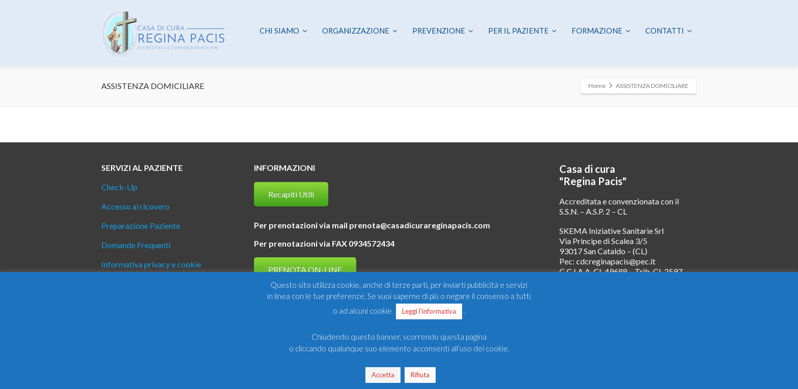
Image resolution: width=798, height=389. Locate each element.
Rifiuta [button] (420, 375)
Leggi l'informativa (429, 311)
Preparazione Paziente (140, 225)
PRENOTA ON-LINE (305, 269)
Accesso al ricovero (135, 206)
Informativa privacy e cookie (151, 264)
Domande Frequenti (135, 245)
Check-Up (119, 187)
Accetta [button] (383, 375)
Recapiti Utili (291, 194)
